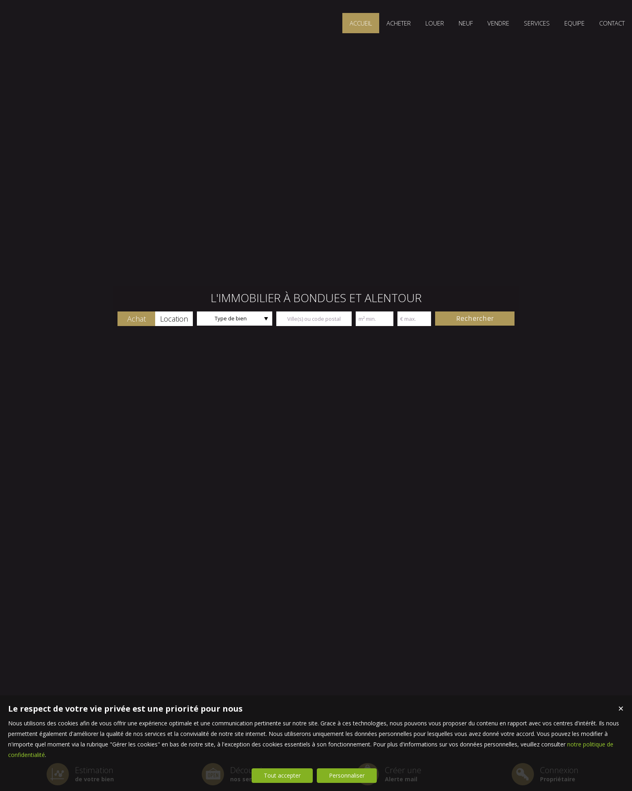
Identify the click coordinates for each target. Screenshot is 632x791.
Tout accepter (282, 775)
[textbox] (314, 318)
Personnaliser (347, 775)
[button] (136, 318)
